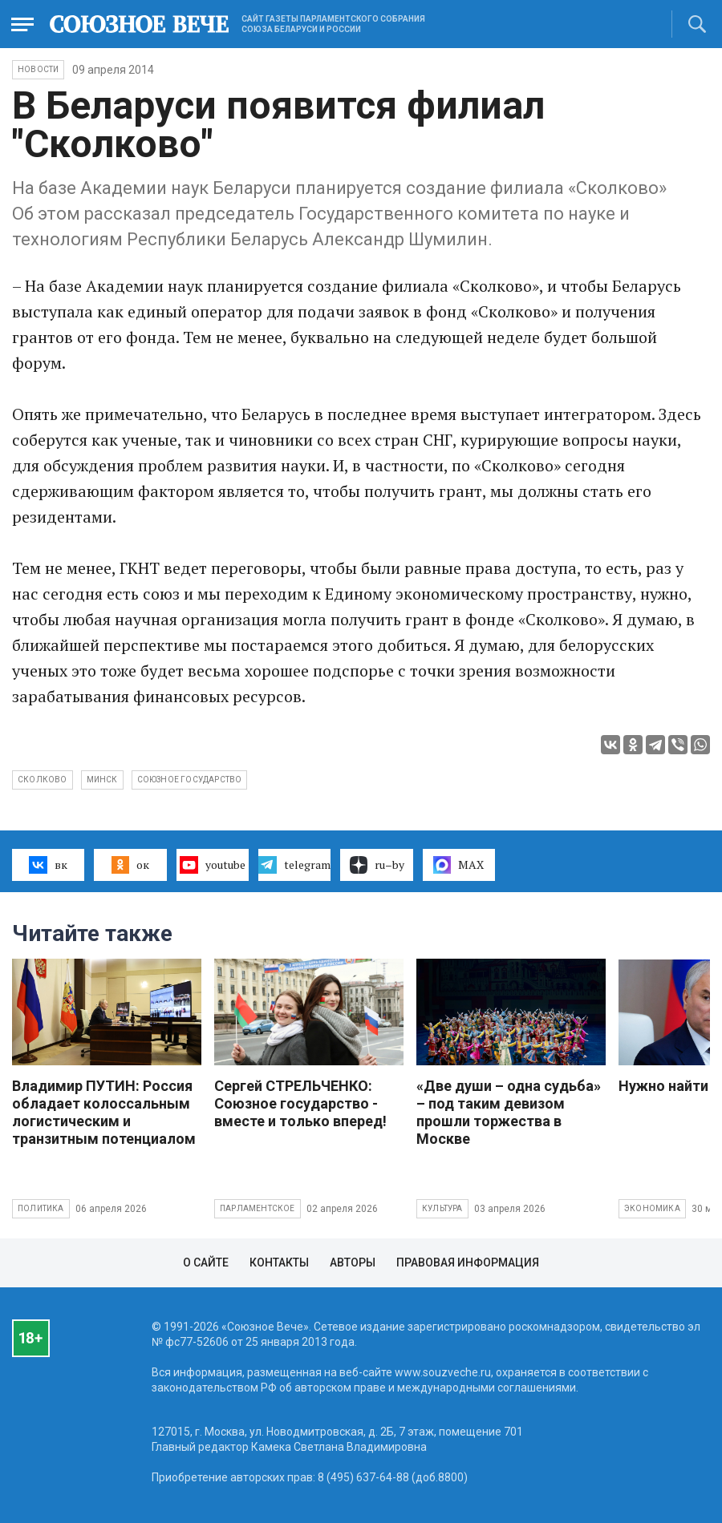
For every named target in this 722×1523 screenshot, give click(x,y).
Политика (41, 1208)
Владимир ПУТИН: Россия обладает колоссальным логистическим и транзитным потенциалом (104, 1112)
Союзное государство (189, 779)
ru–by (377, 865)
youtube (212, 865)
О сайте (206, 1262)
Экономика (652, 1208)
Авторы (352, 1262)
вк (48, 865)
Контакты (279, 1262)
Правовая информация (467, 1262)
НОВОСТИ (38, 69)
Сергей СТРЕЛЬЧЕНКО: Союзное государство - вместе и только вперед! (300, 1103)
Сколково (42, 779)
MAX (458, 865)
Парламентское (257, 1208)
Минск (102, 779)
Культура (442, 1208)
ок (130, 865)
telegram (294, 865)
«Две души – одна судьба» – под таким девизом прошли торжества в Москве (508, 1112)
